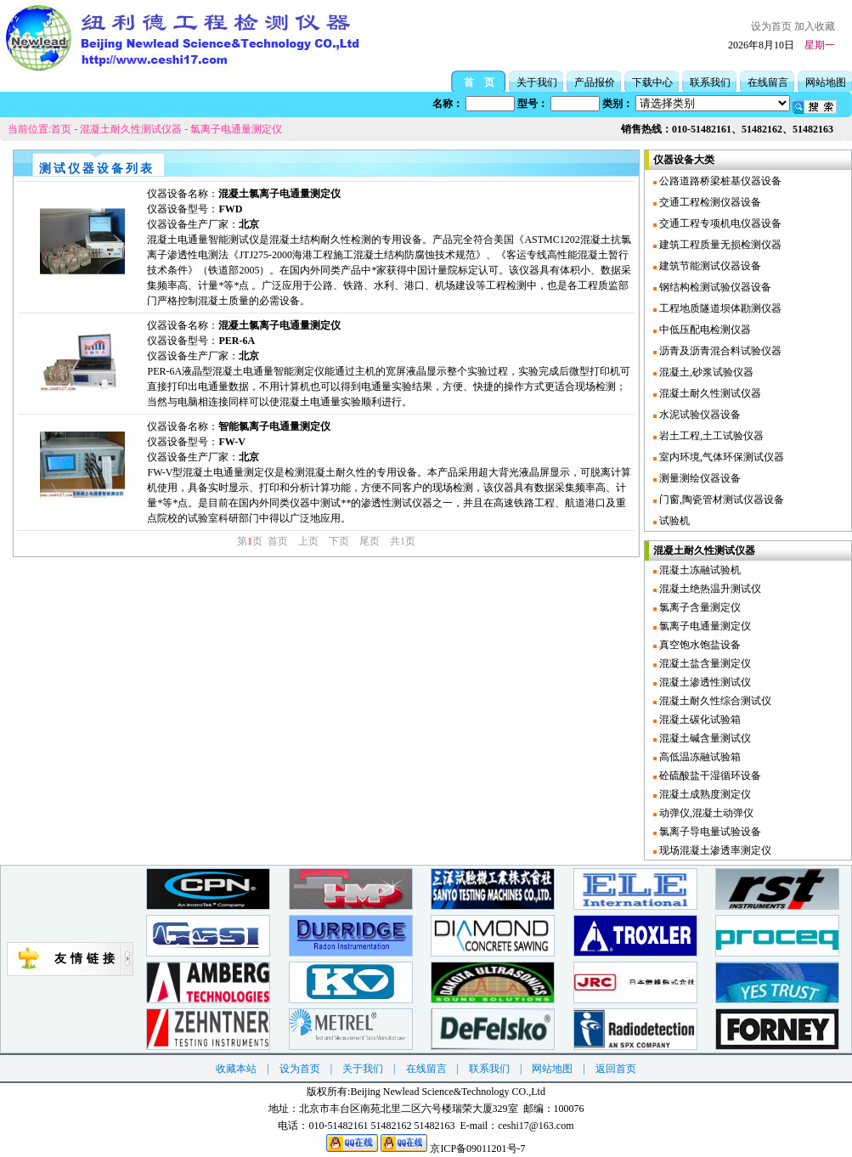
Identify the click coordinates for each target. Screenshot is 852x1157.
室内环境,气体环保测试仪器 (720, 457)
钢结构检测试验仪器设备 (714, 287)
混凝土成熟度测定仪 (704, 794)
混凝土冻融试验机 (699, 570)
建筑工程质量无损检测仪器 (719, 245)
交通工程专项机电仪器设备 (719, 223)
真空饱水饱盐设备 (699, 645)
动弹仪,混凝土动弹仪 (705, 813)
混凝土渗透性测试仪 (704, 682)
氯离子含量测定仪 (699, 607)
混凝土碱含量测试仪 (704, 738)
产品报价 (594, 82)
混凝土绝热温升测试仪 (709, 589)
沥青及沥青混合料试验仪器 (719, 351)
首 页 (479, 82)
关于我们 (536, 82)
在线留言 (768, 82)
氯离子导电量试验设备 (709, 832)
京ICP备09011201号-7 (477, 1148)
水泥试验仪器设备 (699, 414)
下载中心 (652, 82)
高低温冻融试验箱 (699, 757)
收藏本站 (236, 1069)
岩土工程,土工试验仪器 (710, 436)
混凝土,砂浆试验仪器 (705, 372)
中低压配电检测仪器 (704, 330)
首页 (61, 129)
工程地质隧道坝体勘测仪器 (719, 308)
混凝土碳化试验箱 (699, 719)
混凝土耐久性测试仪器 (131, 129)
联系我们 (710, 82)
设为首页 (771, 26)
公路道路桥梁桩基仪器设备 (719, 181)
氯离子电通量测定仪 (236, 129)
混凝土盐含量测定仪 (704, 663)
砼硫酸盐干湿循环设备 (709, 776)
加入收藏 (814, 26)
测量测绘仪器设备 (699, 478)
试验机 (673, 521)
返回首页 (615, 1069)
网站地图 (825, 82)
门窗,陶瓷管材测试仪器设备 (720, 499)
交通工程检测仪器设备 (709, 202)
